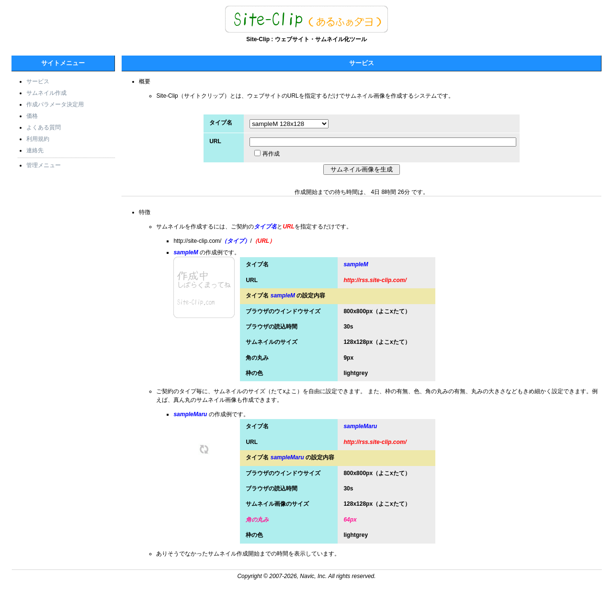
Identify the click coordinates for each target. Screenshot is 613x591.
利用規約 (37, 139)
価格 (32, 116)
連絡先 (35, 150)
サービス (37, 81)
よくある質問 (43, 127)
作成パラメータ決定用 (55, 104)
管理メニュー (43, 165)
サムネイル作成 (46, 93)
